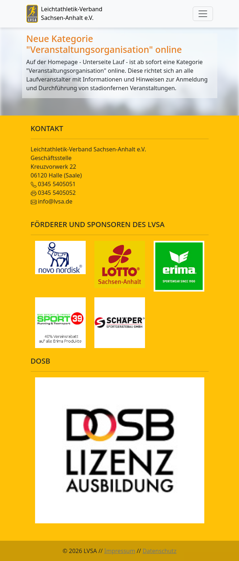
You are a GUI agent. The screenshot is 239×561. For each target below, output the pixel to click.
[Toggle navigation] (203, 14)
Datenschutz (159, 551)
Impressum (119, 551)
